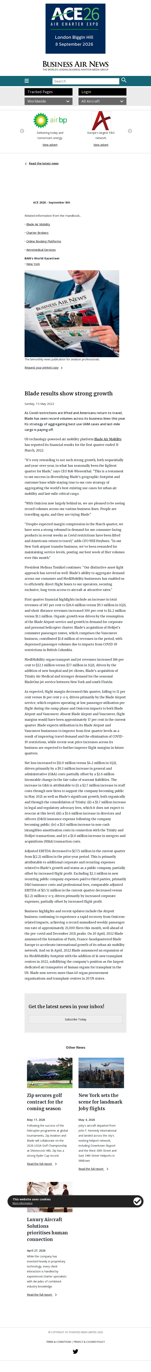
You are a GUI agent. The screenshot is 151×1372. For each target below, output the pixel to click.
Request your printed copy (44, 367)
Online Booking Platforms (43, 241)
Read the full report (42, 1164)
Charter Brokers (37, 233)
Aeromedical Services (41, 250)
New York (33, 264)
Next (129, 131)
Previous (22, 131)
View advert (50, 145)
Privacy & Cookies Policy (89, 1342)
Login (86, 91)
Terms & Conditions (58, 1342)
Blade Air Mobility (38, 224)
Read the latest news (42, 163)
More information (23, 1203)
